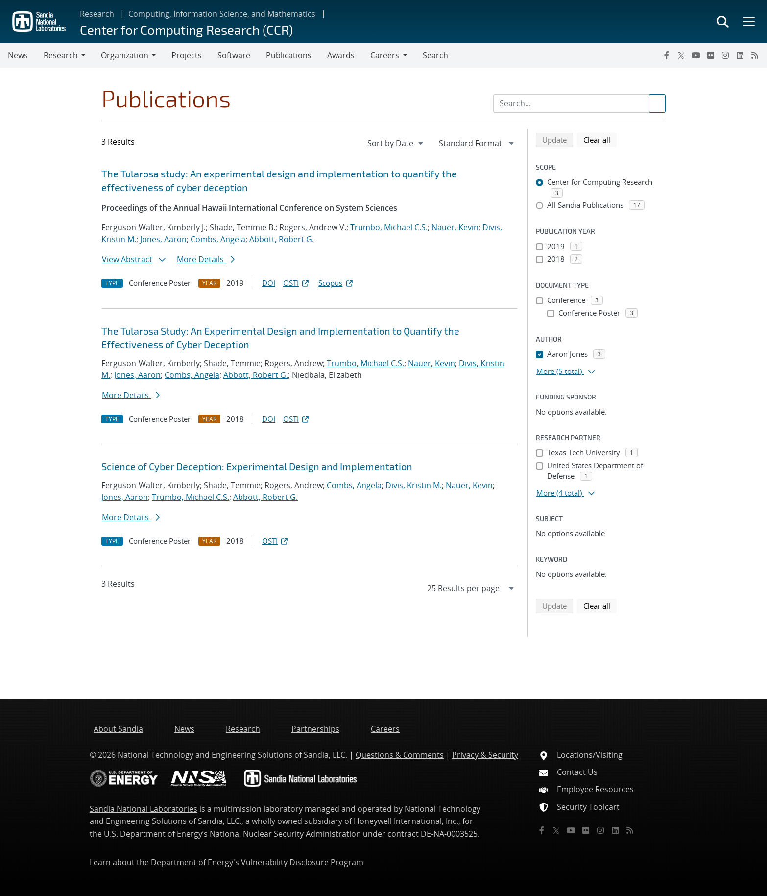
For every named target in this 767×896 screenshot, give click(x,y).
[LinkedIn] (740, 55)
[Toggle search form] (723, 21)
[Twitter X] (681, 55)
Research (97, 13)
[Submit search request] (657, 103)
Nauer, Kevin (455, 227)
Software (233, 55)
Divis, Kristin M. (413, 485)
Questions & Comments (400, 754)
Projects (186, 55)
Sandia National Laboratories (143, 808)
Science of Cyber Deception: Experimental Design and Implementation (256, 466)
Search (435, 55)
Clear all (600, 139)
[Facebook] (666, 55)
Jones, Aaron (163, 239)
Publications (289, 55)
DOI (268, 283)
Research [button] (61, 55)
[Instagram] (725, 55)
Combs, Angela (218, 239)
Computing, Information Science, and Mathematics (221, 13)
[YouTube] (696, 55)
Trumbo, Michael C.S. (389, 227)
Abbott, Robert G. (281, 239)
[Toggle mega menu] (748, 21)
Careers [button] (384, 55)
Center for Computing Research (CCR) (186, 29)
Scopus (336, 283)
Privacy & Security (485, 754)
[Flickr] (710, 55)
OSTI (297, 283)
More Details (206, 259)
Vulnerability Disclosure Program (302, 862)
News (18, 55)
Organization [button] (124, 55)
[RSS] (754, 55)
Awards (341, 55)
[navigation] (396, 143)
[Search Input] (579, 103)
